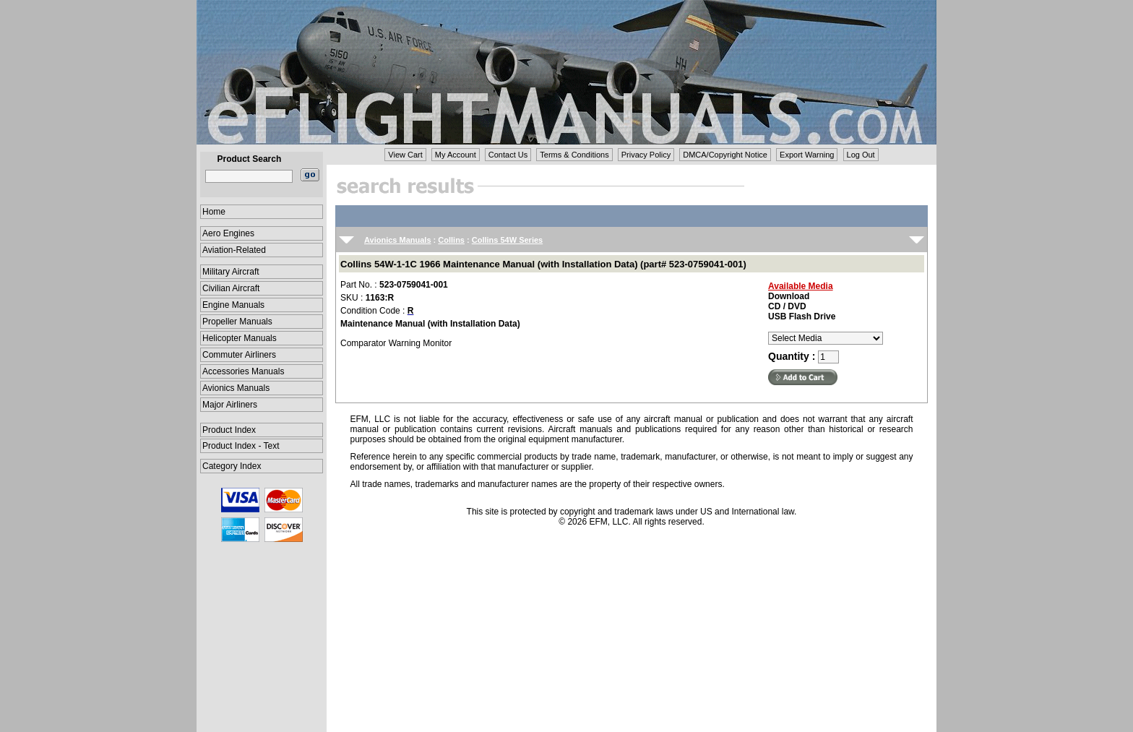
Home (213, 212)
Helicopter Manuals (239, 338)
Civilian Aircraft (230, 288)
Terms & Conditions (574, 154)
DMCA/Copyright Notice (725, 154)
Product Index (229, 430)
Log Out (861, 154)
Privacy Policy (646, 154)
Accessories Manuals (243, 371)
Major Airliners (229, 405)
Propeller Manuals (237, 322)
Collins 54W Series (507, 240)
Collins (451, 240)
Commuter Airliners (239, 355)
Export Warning (807, 154)
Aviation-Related (234, 250)
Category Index (231, 466)
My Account (455, 154)
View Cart (405, 154)
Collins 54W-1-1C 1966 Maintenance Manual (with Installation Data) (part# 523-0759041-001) (543, 264)
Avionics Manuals (236, 388)
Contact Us (507, 154)
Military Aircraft (230, 272)
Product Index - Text (241, 446)
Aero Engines (228, 233)
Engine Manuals (233, 305)
